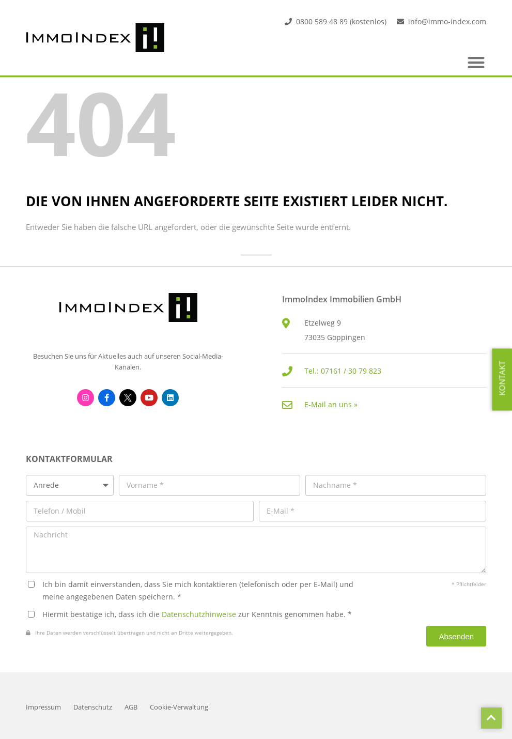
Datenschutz (92, 707)
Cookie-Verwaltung (179, 707)
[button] (476, 62)
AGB (131, 707)
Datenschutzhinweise (199, 614)
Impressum (43, 707)
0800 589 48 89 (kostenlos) (341, 21)
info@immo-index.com (447, 21)
